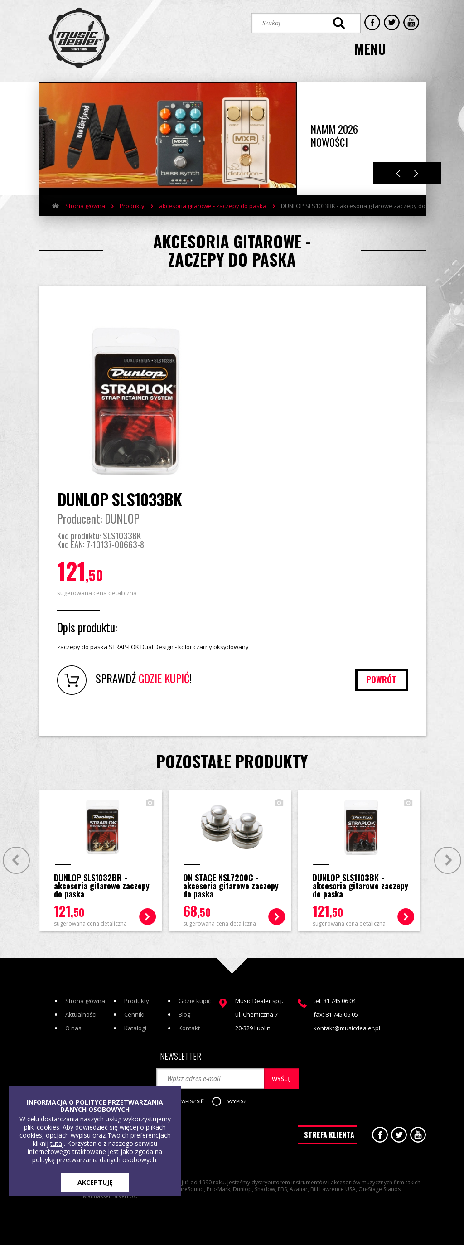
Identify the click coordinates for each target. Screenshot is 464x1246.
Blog (184, 1016)
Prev (14, 861)
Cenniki (134, 1016)
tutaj (57, 1143)
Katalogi (135, 1030)
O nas (73, 1030)
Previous (398, 171)
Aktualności (81, 1016)
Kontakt (189, 1030)
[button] (191, 1104)
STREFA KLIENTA (329, 1138)
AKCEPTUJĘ (95, 1182)
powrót (381, 681)
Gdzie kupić (195, 1003)
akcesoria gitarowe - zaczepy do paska (212, 203)
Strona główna (85, 203)
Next (416, 171)
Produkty (132, 203)
